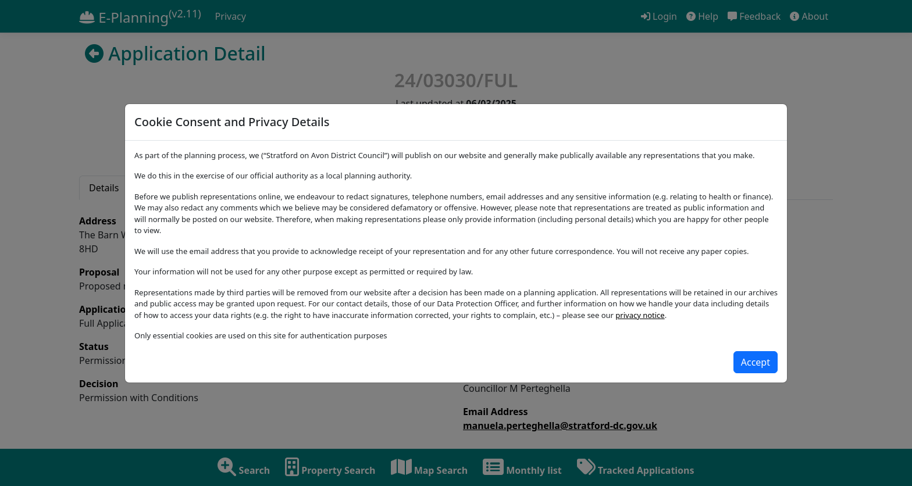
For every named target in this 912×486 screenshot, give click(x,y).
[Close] (755, 362)
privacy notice (639, 315)
